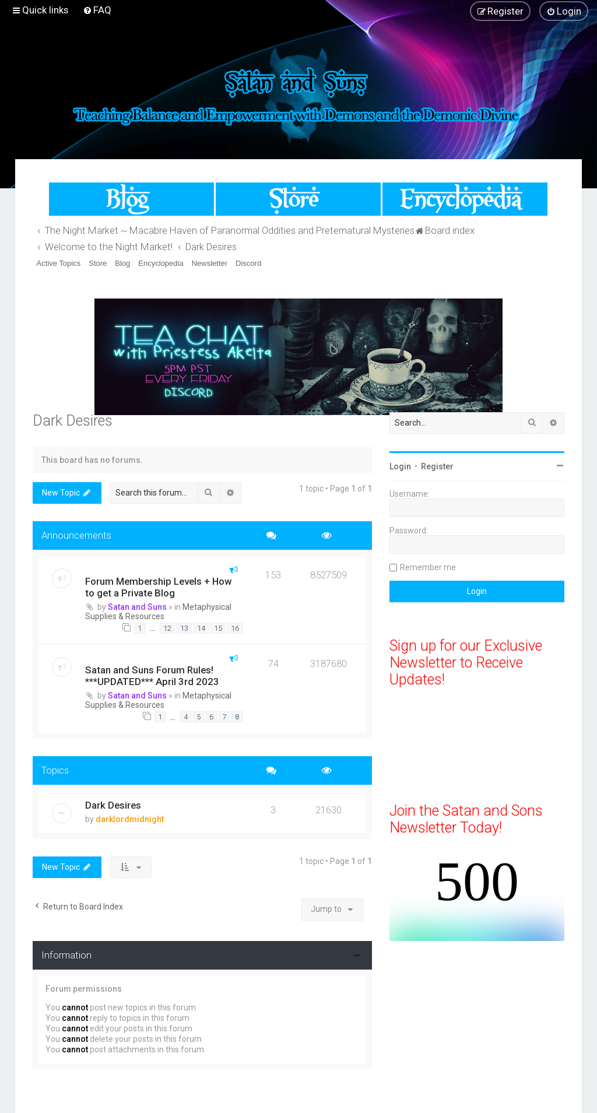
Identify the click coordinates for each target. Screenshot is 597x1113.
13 (184, 628)
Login (400, 466)
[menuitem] (97, 10)
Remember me (428, 567)
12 (167, 628)
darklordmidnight (130, 819)
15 (218, 628)
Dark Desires (73, 420)
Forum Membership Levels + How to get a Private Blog (158, 587)
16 (235, 628)
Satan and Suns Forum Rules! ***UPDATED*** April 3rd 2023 (152, 675)
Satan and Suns (137, 607)
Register (437, 466)
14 (201, 628)
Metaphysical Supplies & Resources (158, 611)
